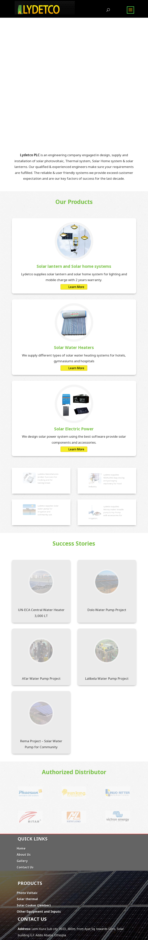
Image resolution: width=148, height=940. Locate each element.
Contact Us (25, 867)
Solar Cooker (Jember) (34, 905)
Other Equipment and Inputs (39, 911)
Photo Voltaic (27, 893)
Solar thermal (27, 899)
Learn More (76, 287)
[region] (74, 73)
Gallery (22, 861)
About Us (24, 854)
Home (21, 848)
